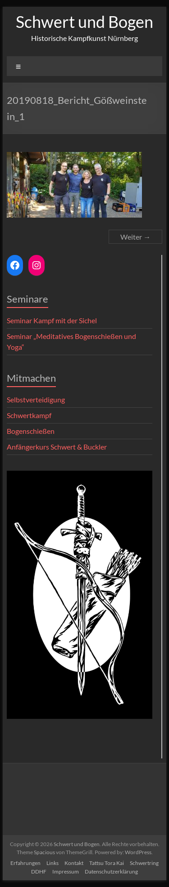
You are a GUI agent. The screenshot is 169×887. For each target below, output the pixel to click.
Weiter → (135, 236)
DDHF (38, 871)
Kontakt (73, 863)
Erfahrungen (25, 863)
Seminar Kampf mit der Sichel (52, 320)
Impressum (65, 871)
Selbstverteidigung (36, 399)
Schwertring (144, 863)
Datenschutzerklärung (111, 871)
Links (52, 863)
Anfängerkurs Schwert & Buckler (57, 446)
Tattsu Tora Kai (106, 863)
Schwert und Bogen (84, 21)
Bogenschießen (31, 431)
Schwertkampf (29, 415)
